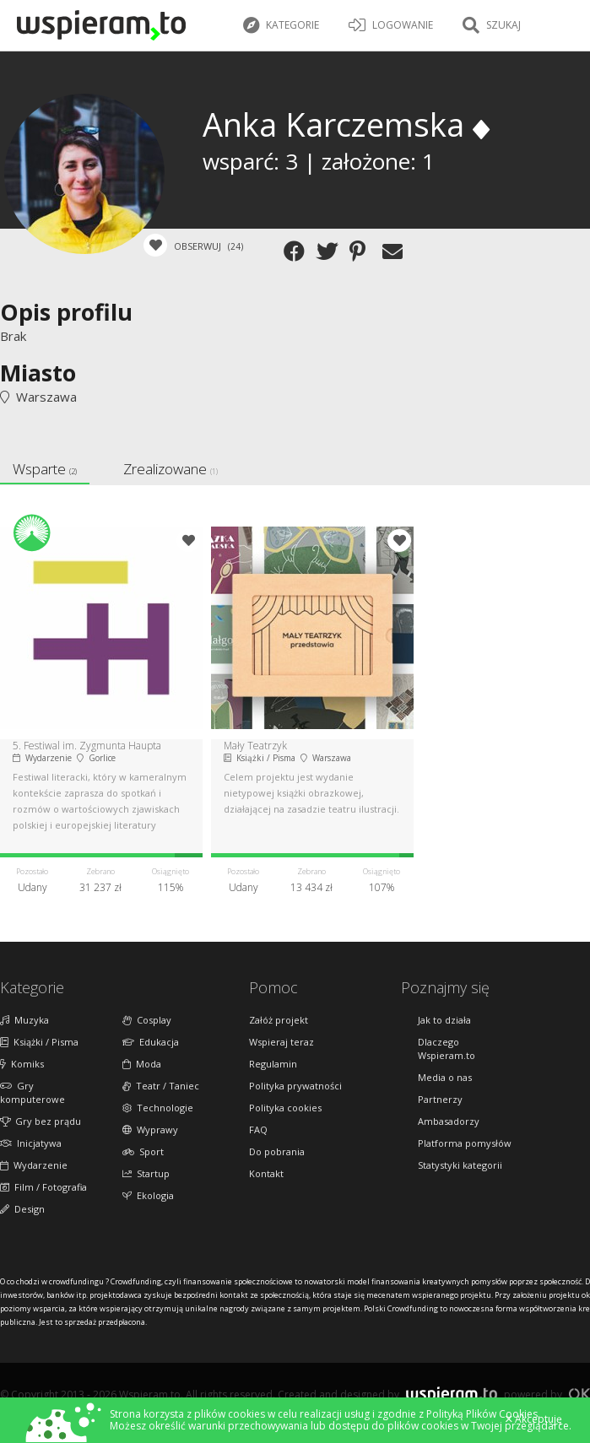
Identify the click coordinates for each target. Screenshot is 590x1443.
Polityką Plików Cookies (482, 1414)
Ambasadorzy (448, 1121)
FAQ (258, 1129)
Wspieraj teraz (281, 1041)
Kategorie (281, 25)
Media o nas (445, 1077)
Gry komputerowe (32, 1092)
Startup (146, 1173)
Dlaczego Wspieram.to (446, 1048)
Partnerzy (440, 1099)
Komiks (22, 1063)
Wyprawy (150, 1129)
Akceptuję (534, 1419)
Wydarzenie (34, 1165)
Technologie (157, 1107)
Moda (141, 1063)
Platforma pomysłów (465, 1143)
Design (22, 1208)
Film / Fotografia (43, 1187)
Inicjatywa (31, 1143)
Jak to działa (444, 1019)
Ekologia (148, 1195)
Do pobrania (277, 1151)
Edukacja (150, 1041)
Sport (143, 1151)
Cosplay (146, 1019)
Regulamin (273, 1063)
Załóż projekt (278, 1019)
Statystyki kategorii (460, 1165)
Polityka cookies (285, 1107)
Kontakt (266, 1173)
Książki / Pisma (39, 1041)
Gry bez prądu (40, 1121)
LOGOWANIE (391, 25)
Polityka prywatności (295, 1085)
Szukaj (492, 25)
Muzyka (24, 1019)
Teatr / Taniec (160, 1085)
